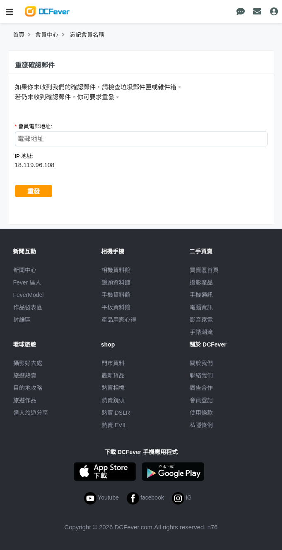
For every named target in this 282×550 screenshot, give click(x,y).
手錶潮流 (201, 332)
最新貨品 (113, 375)
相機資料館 (115, 270)
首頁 (18, 34)
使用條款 (201, 412)
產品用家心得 (118, 319)
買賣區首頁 (204, 270)
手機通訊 (201, 295)
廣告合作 (201, 388)
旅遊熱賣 (24, 375)
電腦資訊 (201, 307)
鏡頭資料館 (115, 282)
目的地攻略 (27, 388)
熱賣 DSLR (115, 412)
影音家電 (201, 319)
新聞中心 (24, 270)
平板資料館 (115, 307)
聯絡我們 (201, 375)
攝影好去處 (27, 363)
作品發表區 (27, 307)
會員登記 (201, 400)
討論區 (22, 319)
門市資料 (113, 363)
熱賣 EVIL (114, 425)
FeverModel (28, 295)
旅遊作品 (24, 400)
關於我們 (201, 363)
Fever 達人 (27, 282)
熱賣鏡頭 (113, 400)
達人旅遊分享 (30, 412)
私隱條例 (201, 425)
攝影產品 (201, 282)
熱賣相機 (113, 388)
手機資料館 (115, 295)
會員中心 (46, 34)
